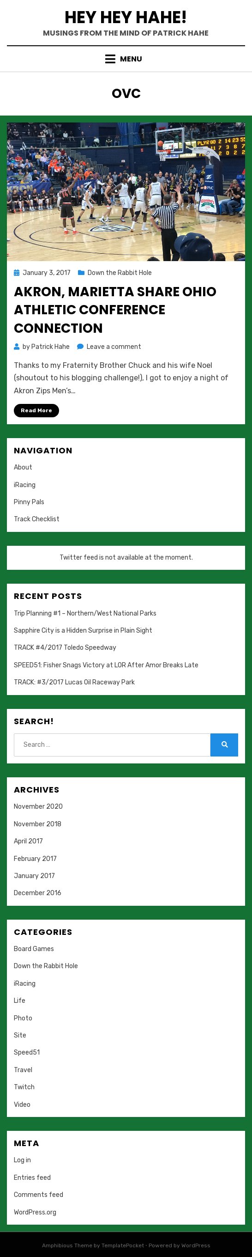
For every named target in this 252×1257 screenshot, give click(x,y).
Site (20, 1035)
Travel (23, 1070)
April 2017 (28, 841)
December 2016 (37, 893)
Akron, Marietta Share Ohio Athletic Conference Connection (115, 310)
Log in (22, 1160)
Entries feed (32, 1178)
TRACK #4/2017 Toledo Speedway (65, 648)
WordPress (195, 1245)
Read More (36, 410)
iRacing (25, 485)
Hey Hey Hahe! (126, 17)
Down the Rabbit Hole (120, 273)
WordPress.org (35, 1212)
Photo (23, 1018)
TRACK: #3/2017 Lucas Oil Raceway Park (74, 682)
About (23, 467)
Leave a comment (114, 347)
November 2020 (38, 807)
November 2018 (37, 824)
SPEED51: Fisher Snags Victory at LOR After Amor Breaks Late (106, 665)
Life (19, 1001)
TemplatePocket (123, 1245)
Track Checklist (37, 519)
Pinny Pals (29, 502)
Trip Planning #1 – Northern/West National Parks (85, 613)
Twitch (24, 1087)
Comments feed (38, 1195)
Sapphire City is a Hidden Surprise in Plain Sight (83, 631)
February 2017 (35, 859)
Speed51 (27, 1052)
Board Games (34, 949)
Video (22, 1105)
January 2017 (34, 876)
